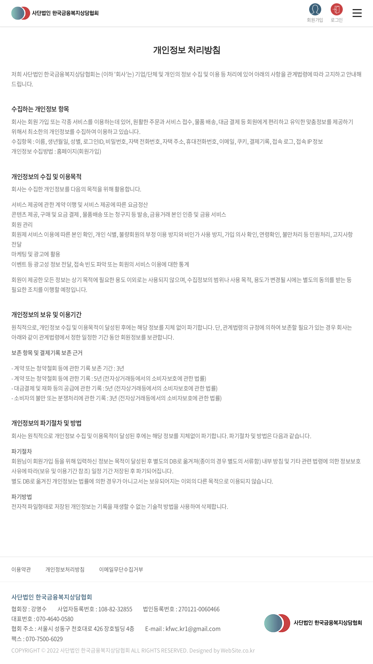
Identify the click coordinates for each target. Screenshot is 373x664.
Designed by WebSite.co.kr (222, 650)
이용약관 (21, 569)
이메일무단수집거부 (121, 569)
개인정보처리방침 (65, 569)
